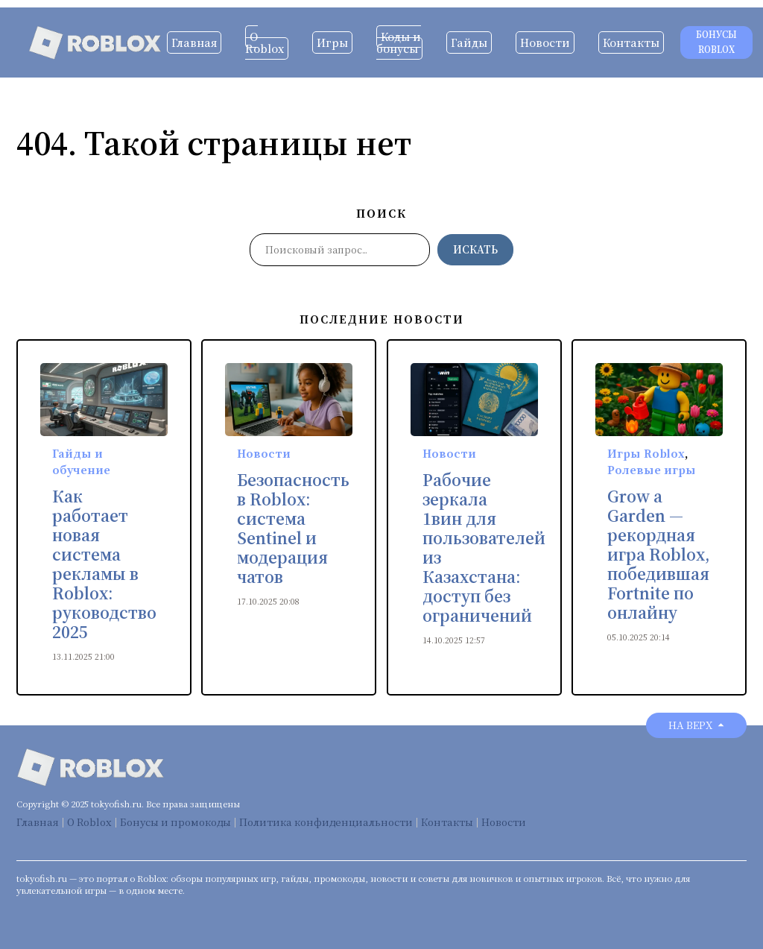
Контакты (631, 42)
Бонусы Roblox (716, 42)
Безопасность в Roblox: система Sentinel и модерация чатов (293, 528)
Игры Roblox (646, 453)
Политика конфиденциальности (326, 822)
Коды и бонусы (398, 42)
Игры (332, 42)
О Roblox (264, 42)
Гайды (469, 42)
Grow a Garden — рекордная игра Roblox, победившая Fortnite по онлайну (658, 554)
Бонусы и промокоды (175, 822)
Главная (194, 42)
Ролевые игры (651, 469)
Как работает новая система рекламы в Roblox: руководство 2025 (104, 564)
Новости (545, 42)
